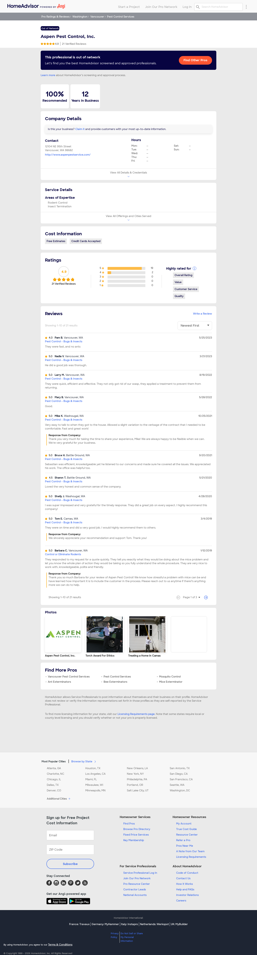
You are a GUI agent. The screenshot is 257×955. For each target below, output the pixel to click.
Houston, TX (92, 768)
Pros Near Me (184, 845)
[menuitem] (36, 5)
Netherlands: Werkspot (154, 924)
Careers (181, 900)
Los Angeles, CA (95, 773)
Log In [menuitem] (187, 7)
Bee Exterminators (115, 681)
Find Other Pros (195, 60)
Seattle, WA (177, 785)
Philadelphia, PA (137, 779)
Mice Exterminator (170, 681)
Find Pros (129, 823)
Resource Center (187, 834)
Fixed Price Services (136, 834)
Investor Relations (187, 895)
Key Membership (133, 840)
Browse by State (84, 761)
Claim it (80, 129)
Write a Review (202, 313)
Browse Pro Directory (136, 829)
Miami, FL (91, 779)
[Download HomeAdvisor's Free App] (57, 901)
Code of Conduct (187, 872)
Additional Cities (59, 799)
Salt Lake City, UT (138, 790)
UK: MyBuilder (179, 924)
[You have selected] (195, 325)
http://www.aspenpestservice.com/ (68, 154)
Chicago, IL (54, 779)
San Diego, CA (179, 773)
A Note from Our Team (190, 851)
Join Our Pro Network (137, 878)
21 (74, 44)
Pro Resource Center (136, 884)
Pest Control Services (117, 676)
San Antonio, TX (180, 768)
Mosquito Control (170, 676)
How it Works (184, 884)
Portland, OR (135, 785)
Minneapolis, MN (95, 790)
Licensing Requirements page (136, 714)
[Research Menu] (246, 6)
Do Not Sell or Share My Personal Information (132, 937)
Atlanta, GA (54, 768)
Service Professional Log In (140, 872)
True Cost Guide (186, 829)
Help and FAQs (185, 889)
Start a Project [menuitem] (129, 7)
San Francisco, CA (181, 779)
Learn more (48, 75)
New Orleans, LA (137, 768)
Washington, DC (180, 790)
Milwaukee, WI (94, 785)
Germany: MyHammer (105, 924)
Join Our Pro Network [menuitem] (161, 7)
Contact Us (183, 878)
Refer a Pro (183, 840)
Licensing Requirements (191, 856)
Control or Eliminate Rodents (63, 554)
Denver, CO (54, 790)
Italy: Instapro (129, 924)
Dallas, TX (53, 785)
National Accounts (135, 895)
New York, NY (135, 773)
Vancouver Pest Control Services (69, 676)
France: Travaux (79, 924)
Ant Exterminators (59, 681)
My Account (183, 823)
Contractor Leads (134, 889)
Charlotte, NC (55, 773)
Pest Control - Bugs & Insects (63, 341)
